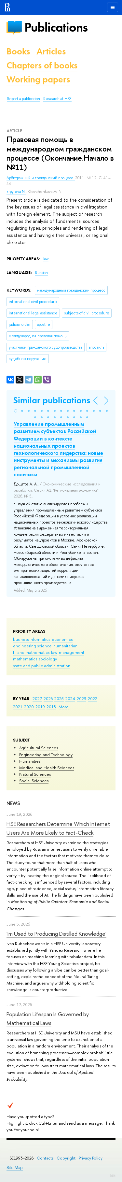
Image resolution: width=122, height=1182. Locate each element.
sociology (48, 659)
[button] (15, 411)
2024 (70, 698)
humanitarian (65, 646)
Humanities (29, 761)
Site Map (15, 1167)
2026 (48, 698)
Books (18, 51)
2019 (40, 707)
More (64, 707)
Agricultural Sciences (38, 748)
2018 (51, 707)
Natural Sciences (35, 774)
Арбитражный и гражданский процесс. (41, 177)
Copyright (66, 1158)
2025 (59, 698)
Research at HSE (57, 98)
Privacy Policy (90, 1158)
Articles (51, 51)
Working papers (38, 79)
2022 (92, 698)
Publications (56, 27)
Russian (41, 272)
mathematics (25, 659)
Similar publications (51, 400)
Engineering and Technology (46, 754)
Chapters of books (42, 65)
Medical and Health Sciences (46, 768)
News (13, 803)
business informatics (31, 639)
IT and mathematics (31, 652)
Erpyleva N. (16, 191)
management (71, 652)
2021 (17, 707)
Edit (112, 1175)
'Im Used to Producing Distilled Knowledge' (56, 933)
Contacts (45, 1158)
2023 (81, 698)
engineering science (32, 646)
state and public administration (41, 666)
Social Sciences (33, 781)
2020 (29, 707)
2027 (37, 698)
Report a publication (23, 98)
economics (62, 639)
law (54, 652)
